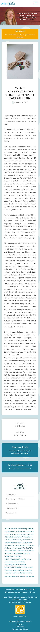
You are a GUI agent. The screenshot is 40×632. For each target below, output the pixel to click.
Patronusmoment (12, 503)
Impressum (20, 627)
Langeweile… (11, 494)
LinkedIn (28, 622)
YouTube (20, 622)
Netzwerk (20, 624)
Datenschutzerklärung (20, 629)
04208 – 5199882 (23, 600)
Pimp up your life (12, 508)
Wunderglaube (11, 513)
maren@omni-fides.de (23, 602)
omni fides (8, 3)
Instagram (12, 622)
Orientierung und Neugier (15, 499)
